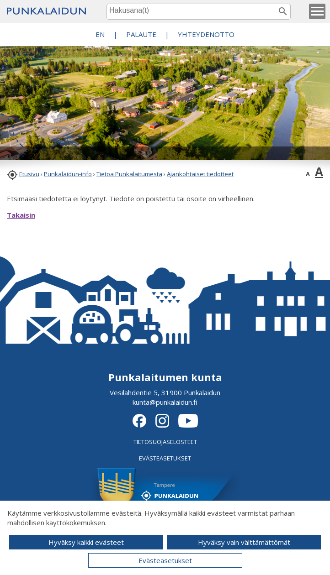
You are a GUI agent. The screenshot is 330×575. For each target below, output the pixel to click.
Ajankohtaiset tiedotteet (200, 174)
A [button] (308, 174)
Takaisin (21, 215)
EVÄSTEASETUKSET (165, 458)
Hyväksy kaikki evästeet (86, 542)
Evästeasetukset (165, 560)
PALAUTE (141, 34)
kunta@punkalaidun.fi (165, 402)
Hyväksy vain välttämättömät (244, 542)
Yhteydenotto (206, 34)
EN (100, 34)
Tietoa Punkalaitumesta (129, 174)
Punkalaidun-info (68, 174)
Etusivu (29, 174)
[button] (317, 11)
